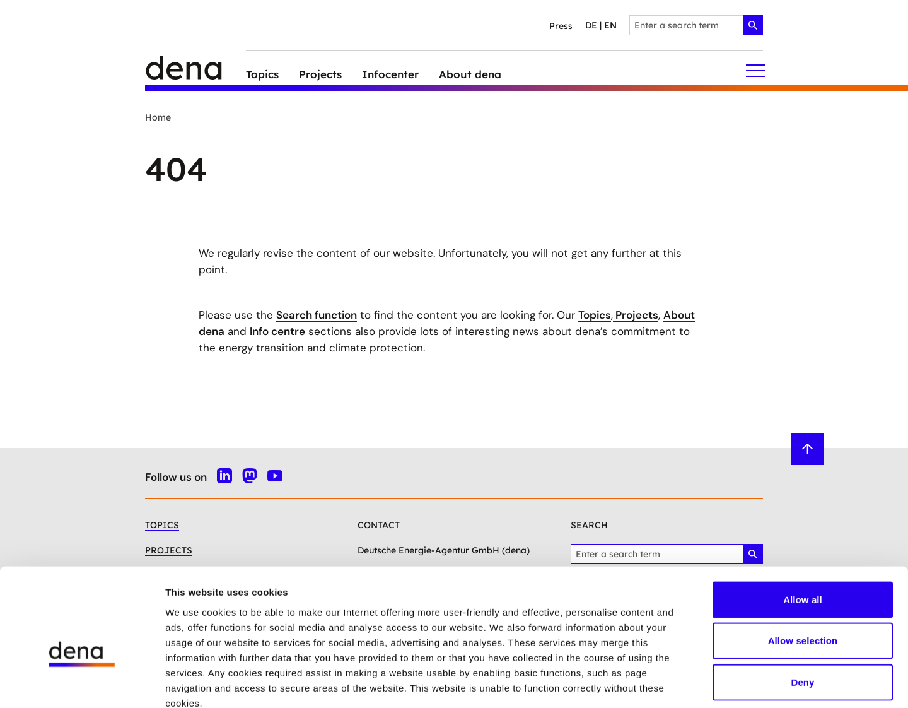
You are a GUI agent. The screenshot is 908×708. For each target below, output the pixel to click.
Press (561, 26)
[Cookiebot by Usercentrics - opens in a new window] (81, 683)
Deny (802, 611)
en (610, 25)
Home (158, 117)
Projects (635, 315)
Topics (594, 315)
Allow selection (803, 570)
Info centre (277, 331)
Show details (661, 683)
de (591, 25)
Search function (316, 315)
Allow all (802, 528)
